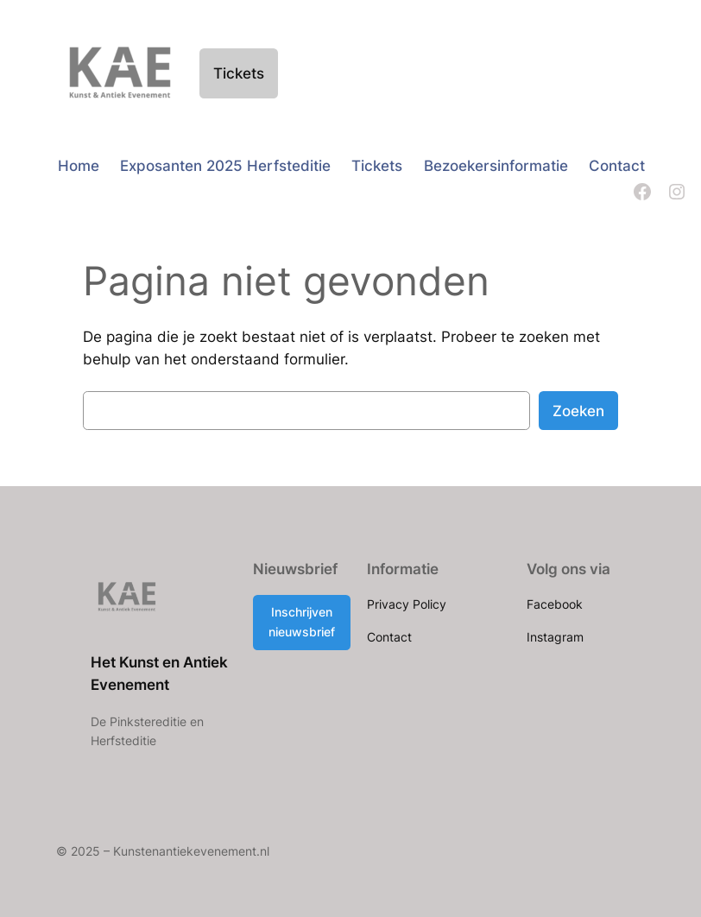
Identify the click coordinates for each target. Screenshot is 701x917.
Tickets (238, 73)
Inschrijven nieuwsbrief (301, 621)
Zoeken (578, 411)
